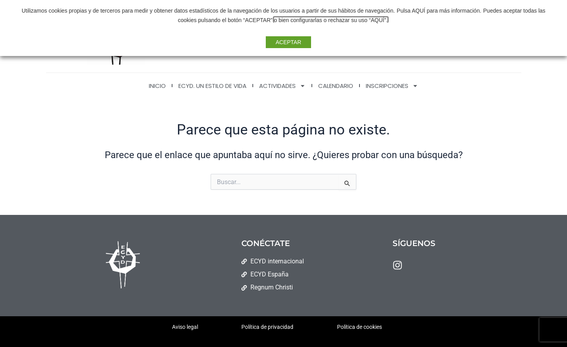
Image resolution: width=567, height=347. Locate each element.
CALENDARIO (335, 86)
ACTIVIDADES (282, 86)
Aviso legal (185, 327)
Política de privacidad (267, 327)
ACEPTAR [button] (288, 42)
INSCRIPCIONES (392, 86)
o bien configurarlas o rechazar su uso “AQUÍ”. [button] (321, 20)
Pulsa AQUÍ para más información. (429, 10)
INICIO (157, 86)
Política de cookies (359, 327)
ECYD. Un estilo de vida (212, 86)
